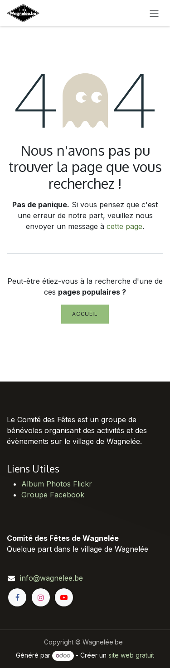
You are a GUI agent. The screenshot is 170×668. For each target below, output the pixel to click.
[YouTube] (64, 597)
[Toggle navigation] (154, 13)
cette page (124, 226)
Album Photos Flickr (56, 483)
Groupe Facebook (52, 494)
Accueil (84, 313)
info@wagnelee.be (51, 577)
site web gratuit (131, 655)
